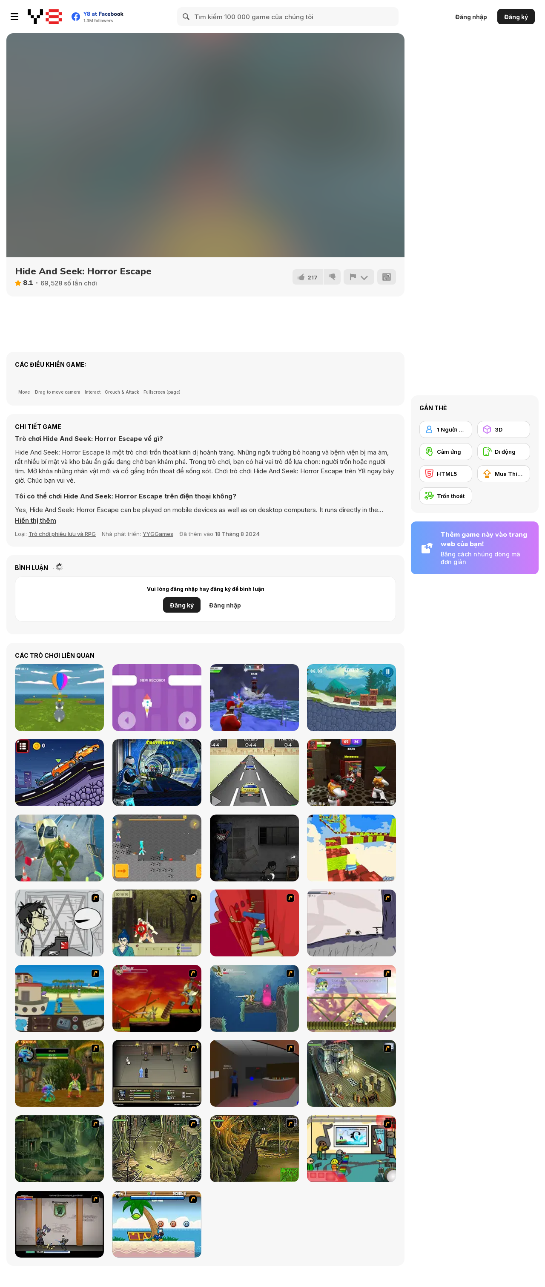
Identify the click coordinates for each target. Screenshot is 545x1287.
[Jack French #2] (254, 1073)
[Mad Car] (254, 772)
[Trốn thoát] (445, 495)
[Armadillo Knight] (156, 998)
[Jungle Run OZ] (59, 848)
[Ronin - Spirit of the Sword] (156, 923)
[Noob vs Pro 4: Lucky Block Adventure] (156, 848)
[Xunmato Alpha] (59, 1224)
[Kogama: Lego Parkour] (351, 848)
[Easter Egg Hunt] (59, 697)
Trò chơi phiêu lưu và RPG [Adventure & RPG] (62, 533)
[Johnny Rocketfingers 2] (59, 923)
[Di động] (503, 451)
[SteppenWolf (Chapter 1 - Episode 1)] (351, 1073)
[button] (35, 520)
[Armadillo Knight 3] (351, 998)
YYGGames (158, 533)
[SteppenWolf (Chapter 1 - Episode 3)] (156, 1148)
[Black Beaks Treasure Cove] (156, 1224)
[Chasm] (254, 923)
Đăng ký (516, 16)
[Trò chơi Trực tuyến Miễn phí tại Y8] (44, 16)
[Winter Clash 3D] (254, 697)
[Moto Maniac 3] (351, 697)
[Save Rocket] (156, 697)
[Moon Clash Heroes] (156, 772)
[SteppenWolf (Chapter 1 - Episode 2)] (59, 1148)
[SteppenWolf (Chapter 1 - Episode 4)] (254, 1148)
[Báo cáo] (359, 277)
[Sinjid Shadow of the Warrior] (156, 1073)
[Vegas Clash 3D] (351, 772)
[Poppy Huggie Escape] (254, 848)
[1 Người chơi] (445, 429)
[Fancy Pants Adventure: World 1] (351, 923)
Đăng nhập (471, 16)
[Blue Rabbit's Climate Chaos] (59, 998)
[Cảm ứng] (445, 451)
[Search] (186, 16)
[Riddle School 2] (351, 1148)
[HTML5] (445, 473)
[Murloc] (59, 1073)
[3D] (503, 429)
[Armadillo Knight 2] (254, 998)
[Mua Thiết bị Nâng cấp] (503, 473)
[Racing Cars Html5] (59, 772)
